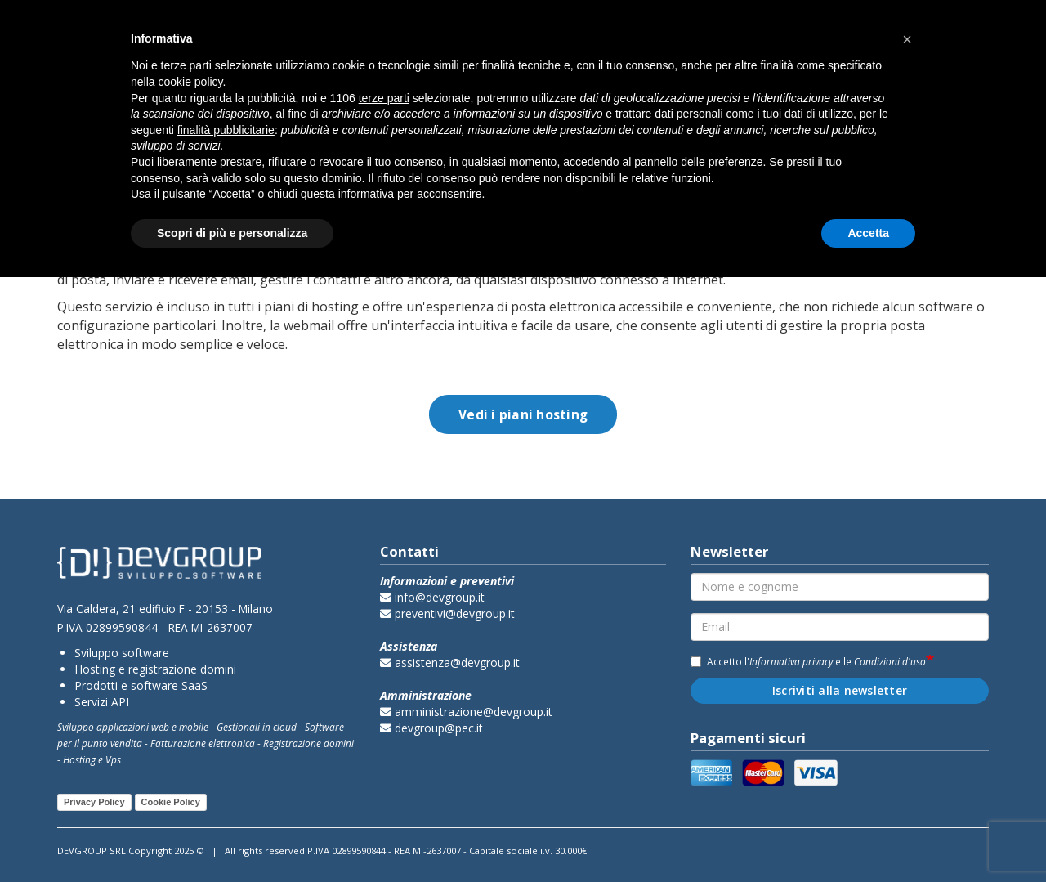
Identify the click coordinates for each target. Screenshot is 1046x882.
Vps (113, 759)
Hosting (79, 759)
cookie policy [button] (190, 81)
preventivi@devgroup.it (447, 613)
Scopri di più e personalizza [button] (232, 233)
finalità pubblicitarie (226, 130)
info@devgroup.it (432, 597)
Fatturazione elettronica (202, 743)
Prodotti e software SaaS (141, 685)
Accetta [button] (868, 233)
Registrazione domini (308, 743)
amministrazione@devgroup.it (466, 711)
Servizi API (101, 702)
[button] (907, 39)
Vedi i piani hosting (523, 414)
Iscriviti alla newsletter (839, 690)
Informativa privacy (791, 661)
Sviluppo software (121, 652)
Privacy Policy (94, 802)
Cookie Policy (170, 802)
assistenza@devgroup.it (450, 662)
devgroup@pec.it (431, 728)
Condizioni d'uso (890, 661)
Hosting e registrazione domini (155, 669)
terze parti (384, 98)
